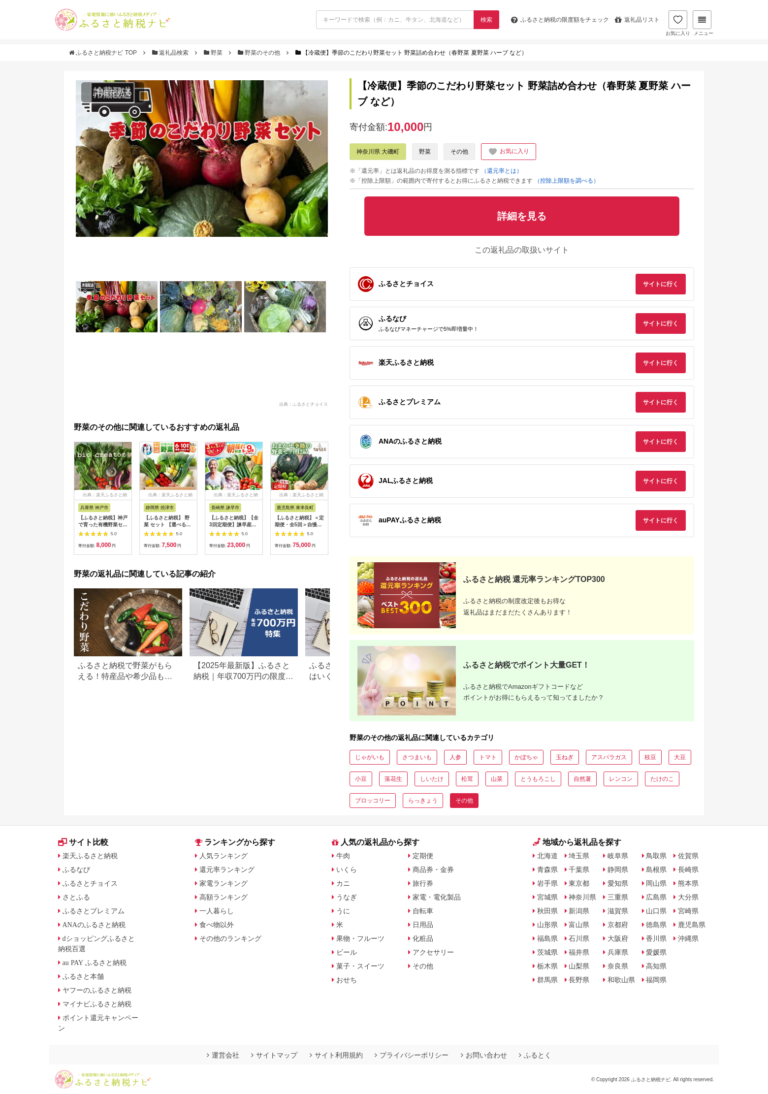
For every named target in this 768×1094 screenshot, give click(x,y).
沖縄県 (688, 938)
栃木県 (547, 966)
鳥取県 (656, 855)
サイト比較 (83, 842)
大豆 (680, 757)
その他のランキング (230, 938)
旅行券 (423, 883)
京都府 (618, 924)
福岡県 (656, 979)
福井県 (579, 952)
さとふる (76, 897)
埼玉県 (579, 855)
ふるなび (76, 869)
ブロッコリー (372, 800)
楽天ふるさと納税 (90, 855)
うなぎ (346, 897)
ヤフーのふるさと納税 (97, 990)
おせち (346, 979)
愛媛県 (656, 952)
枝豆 (650, 757)
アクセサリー (433, 952)
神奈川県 (582, 897)
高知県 (656, 966)
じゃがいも (369, 757)
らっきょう (423, 800)
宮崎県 (688, 910)
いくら (346, 869)
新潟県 (579, 910)
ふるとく (535, 1055)
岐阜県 (618, 855)
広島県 (656, 897)
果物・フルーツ (360, 938)
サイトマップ (274, 1055)
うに (343, 910)
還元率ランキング (227, 869)
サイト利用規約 (336, 1055)
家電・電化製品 (437, 897)
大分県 (688, 897)
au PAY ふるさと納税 (95, 962)
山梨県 (579, 966)
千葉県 (579, 869)
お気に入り (678, 23)
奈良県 (618, 966)
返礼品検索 (171, 52)
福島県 (547, 938)
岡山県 (656, 883)
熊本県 (688, 883)
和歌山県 (621, 979)
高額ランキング (223, 897)
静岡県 (618, 869)
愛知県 (618, 883)
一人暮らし (216, 910)
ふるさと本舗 (83, 976)
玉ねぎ (565, 757)
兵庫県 (618, 952)
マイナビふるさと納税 (97, 1003)
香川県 (656, 938)
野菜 (214, 52)
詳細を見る (112, 92)
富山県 (579, 924)
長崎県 (688, 869)
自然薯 (582, 778)
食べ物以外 (216, 924)
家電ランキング (223, 883)
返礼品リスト (637, 20)
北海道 (547, 855)
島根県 (656, 869)
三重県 (618, 897)
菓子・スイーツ (360, 966)
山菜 (497, 778)
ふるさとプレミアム (94, 910)
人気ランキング (223, 855)
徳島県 (656, 924)
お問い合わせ (484, 1055)
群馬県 (547, 979)
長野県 (579, 979)
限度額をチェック (560, 20)
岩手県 (547, 883)
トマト (488, 757)
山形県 (547, 924)
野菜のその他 (260, 52)
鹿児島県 (691, 924)
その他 (459, 151)
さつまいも (417, 757)
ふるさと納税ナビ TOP (103, 52)
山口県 (656, 910)
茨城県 (547, 952)
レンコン (621, 778)
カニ (343, 883)
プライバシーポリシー (411, 1055)
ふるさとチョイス (90, 883)
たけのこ (662, 778)
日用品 (423, 924)
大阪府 (618, 938)
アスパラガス (609, 757)
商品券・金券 (433, 869)
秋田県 (547, 910)
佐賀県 (688, 855)
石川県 (579, 938)
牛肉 (343, 855)
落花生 (393, 778)
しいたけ (432, 778)
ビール (346, 952)
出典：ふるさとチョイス (303, 403)
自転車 (423, 910)
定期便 (423, 855)
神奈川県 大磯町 (377, 151)
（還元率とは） (501, 170)
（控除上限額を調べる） (566, 180)
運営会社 (223, 1055)
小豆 (361, 778)
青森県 (547, 869)
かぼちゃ (526, 757)
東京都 (579, 883)
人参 (455, 757)
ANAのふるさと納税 (94, 924)
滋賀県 (618, 910)
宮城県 (547, 897)
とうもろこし (538, 778)
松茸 (467, 778)
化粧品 (423, 938)
